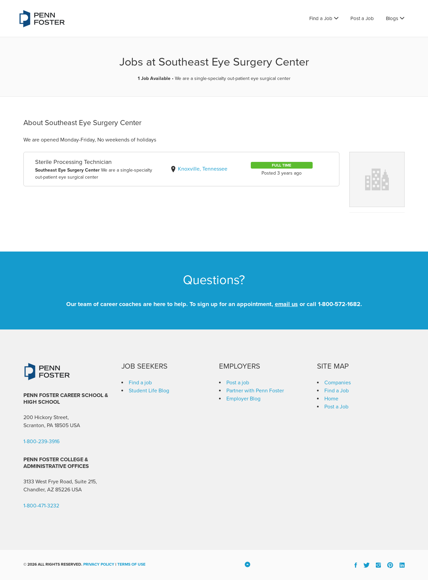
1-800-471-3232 (41, 505)
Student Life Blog (149, 390)
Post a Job (362, 18)
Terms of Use (131, 564)
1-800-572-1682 (339, 304)
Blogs (392, 18)
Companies (337, 382)
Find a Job (320, 18)
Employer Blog (243, 398)
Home (331, 398)
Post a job (237, 382)
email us (286, 304)
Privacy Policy (98, 564)
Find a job (140, 382)
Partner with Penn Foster (255, 390)
